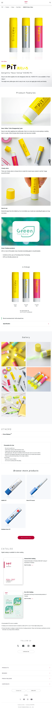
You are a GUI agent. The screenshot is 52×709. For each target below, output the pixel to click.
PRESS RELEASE (7, 678)
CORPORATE (5, 684)
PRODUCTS (5, 667)
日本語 (26, 695)
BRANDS (4, 673)
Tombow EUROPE (30, 704)
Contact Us (18, 690)
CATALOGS (33, 690)
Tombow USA (21, 704)
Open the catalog (27, 598)
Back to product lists (26, 537)
